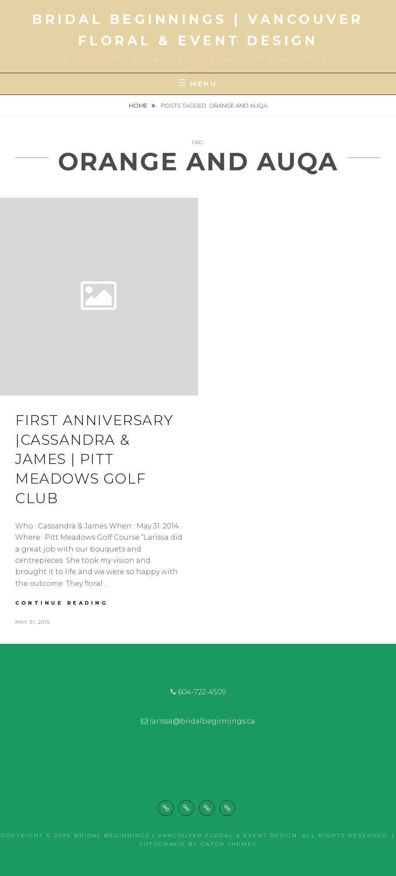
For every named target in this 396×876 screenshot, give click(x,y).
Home (139, 105)
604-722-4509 (202, 692)
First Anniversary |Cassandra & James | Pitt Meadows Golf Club (94, 459)
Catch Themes (229, 844)
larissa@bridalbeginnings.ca (202, 721)
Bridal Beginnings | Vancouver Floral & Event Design (185, 835)
